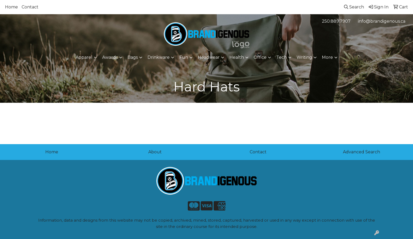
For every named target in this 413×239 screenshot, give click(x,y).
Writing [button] (304, 57)
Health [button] (236, 57)
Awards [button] (110, 57)
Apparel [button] (84, 57)
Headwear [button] (209, 57)
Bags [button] (132, 57)
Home (11, 6)
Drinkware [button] (159, 57)
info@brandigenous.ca (381, 21)
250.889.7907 (336, 21)
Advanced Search (361, 151)
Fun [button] (183, 57)
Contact (30, 6)
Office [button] (260, 57)
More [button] (327, 57)
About (155, 151)
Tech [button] (281, 57)
